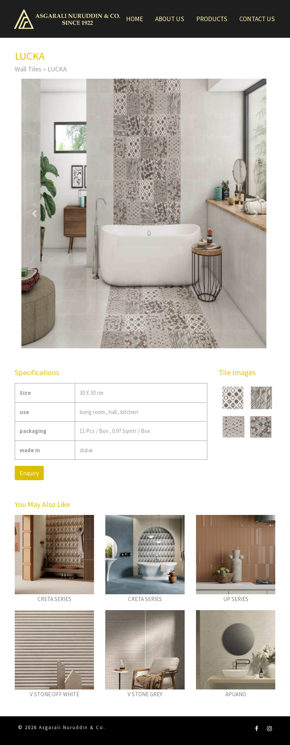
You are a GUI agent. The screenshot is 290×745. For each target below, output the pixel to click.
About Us (169, 19)
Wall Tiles (28, 69)
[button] (34, 213)
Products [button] (211, 19)
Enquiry (29, 473)
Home (134, 19)
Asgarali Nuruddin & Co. (72, 727)
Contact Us (257, 19)
